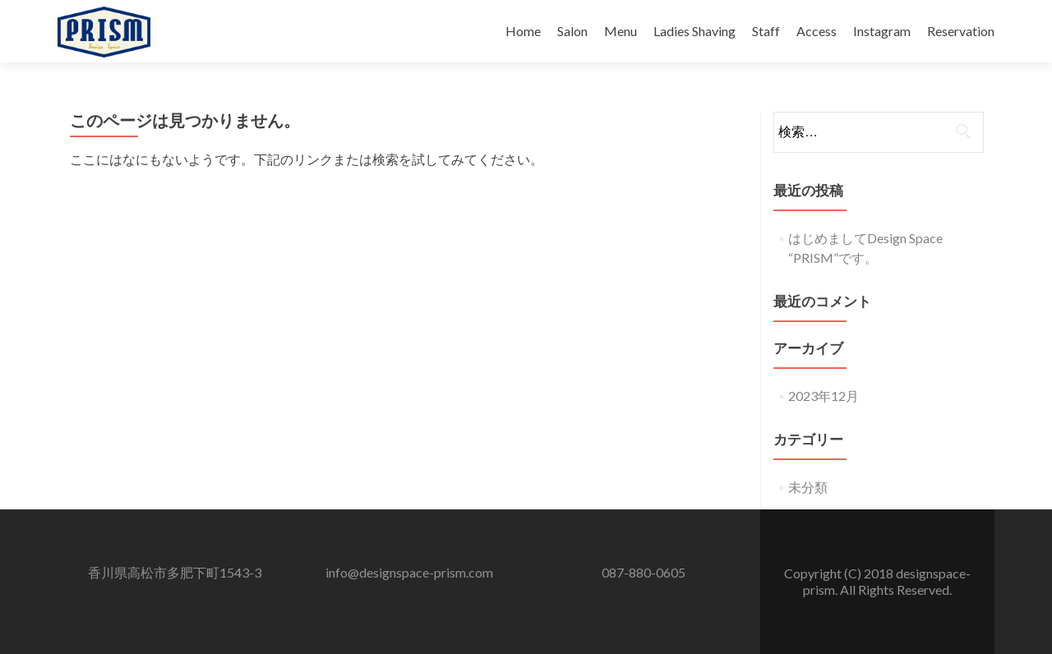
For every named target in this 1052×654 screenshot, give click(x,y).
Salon (572, 31)
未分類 (808, 487)
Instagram (882, 31)
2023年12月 (823, 395)
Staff (766, 31)
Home (523, 31)
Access (816, 31)
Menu (620, 31)
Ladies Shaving (694, 31)
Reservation (960, 31)
